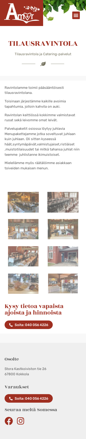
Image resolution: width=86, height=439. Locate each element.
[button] (76, 15)
